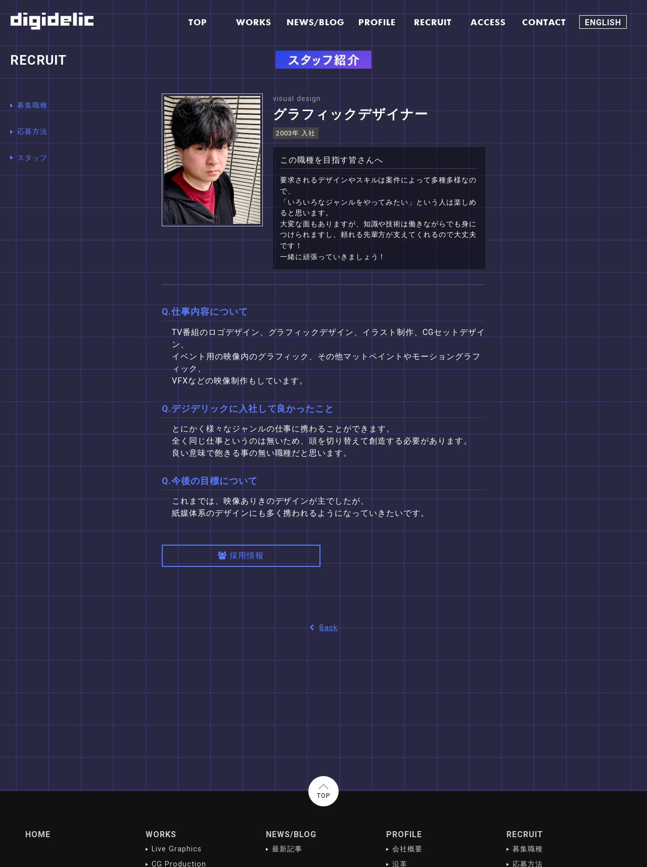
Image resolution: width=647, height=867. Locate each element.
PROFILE (404, 834)
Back (323, 627)
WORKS (161, 834)
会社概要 (407, 849)
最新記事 (287, 849)
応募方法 (32, 131)
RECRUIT (524, 834)
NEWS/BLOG (291, 834)
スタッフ (32, 158)
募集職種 (32, 105)
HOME (38, 834)
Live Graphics (176, 849)
